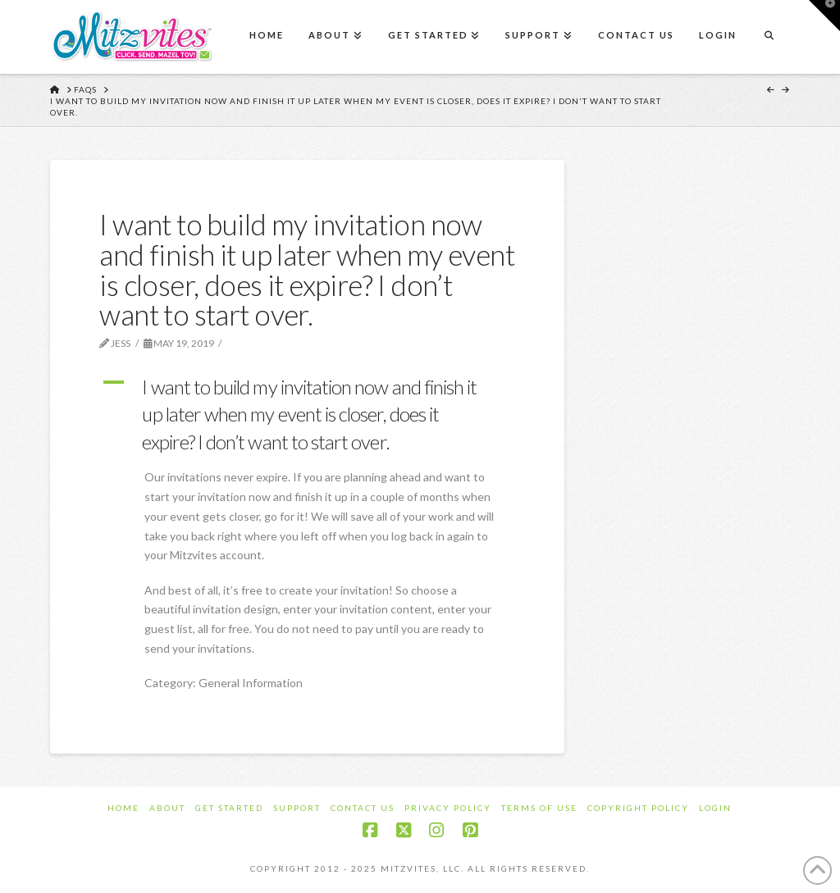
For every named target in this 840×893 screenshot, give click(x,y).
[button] (307, 414)
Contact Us (363, 808)
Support (297, 808)
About (167, 808)
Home (123, 808)
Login (715, 808)
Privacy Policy (447, 808)
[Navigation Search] (768, 37)
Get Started (229, 808)
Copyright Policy (638, 808)
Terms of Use (539, 808)
